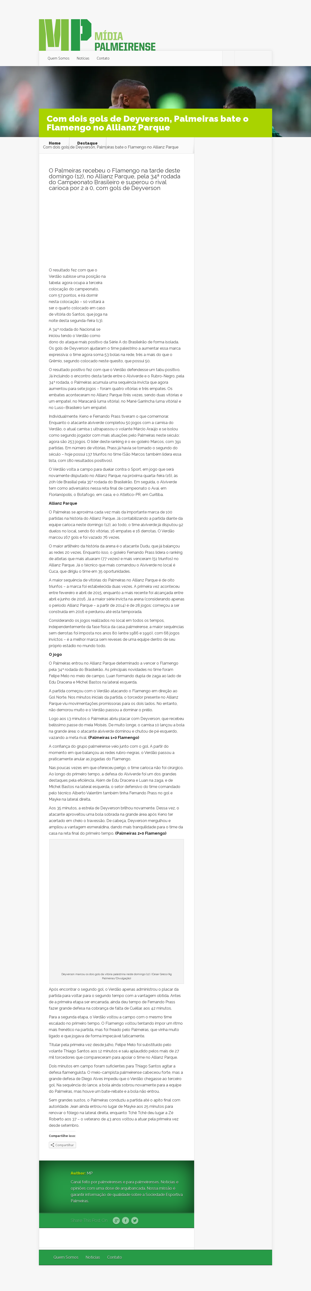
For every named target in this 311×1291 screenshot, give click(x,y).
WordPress (261, 1278)
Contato (103, 58)
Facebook (125, 1221)
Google (116, 1221)
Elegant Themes (207, 1278)
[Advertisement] (116, 231)
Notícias (83, 58)
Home (55, 143)
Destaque (87, 143)
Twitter (134, 1221)
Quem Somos (58, 58)
